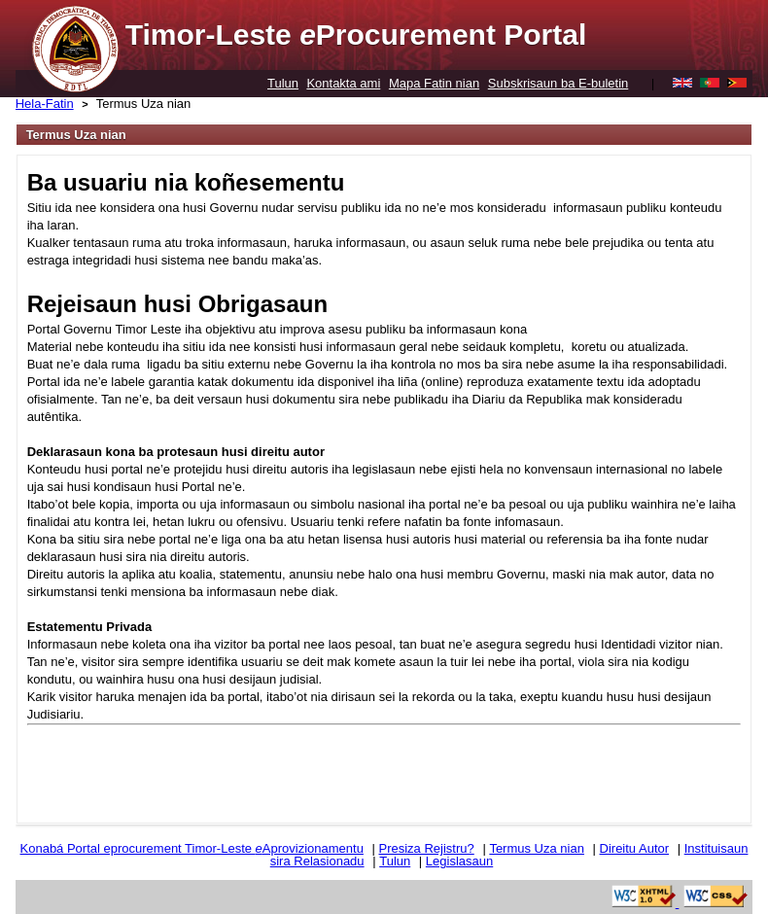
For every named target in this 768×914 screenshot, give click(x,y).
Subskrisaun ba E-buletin (558, 83)
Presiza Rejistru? (426, 848)
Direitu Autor (635, 848)
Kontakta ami (343, 83)
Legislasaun (459, 861)
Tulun (282, 83)
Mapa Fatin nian (434, 83)
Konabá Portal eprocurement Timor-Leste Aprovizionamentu (192, 848)
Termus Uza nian (144, 103)
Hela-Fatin (45, 103)
